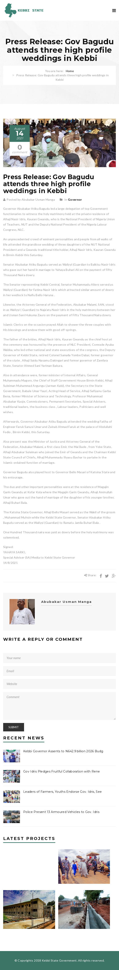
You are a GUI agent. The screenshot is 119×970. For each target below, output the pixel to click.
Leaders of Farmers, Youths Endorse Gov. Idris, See (62, 792)
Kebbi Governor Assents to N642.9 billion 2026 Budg (63, 751)
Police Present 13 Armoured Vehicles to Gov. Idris (61, 812)
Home (70, 71)
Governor (75, 199)
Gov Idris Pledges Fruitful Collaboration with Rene (61, 771)
